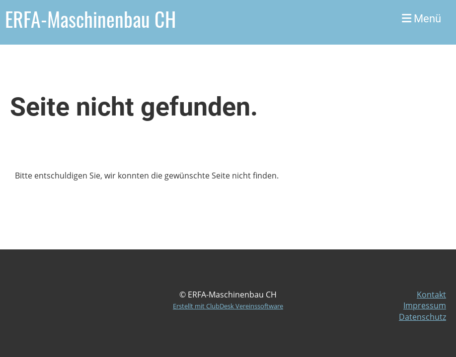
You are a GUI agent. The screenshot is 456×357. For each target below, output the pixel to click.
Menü (421, 18)
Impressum (424, 305)
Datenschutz (422, 316)
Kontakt (431, 294)
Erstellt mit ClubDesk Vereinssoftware (228, 305)
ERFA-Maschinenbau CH (90, 19)
